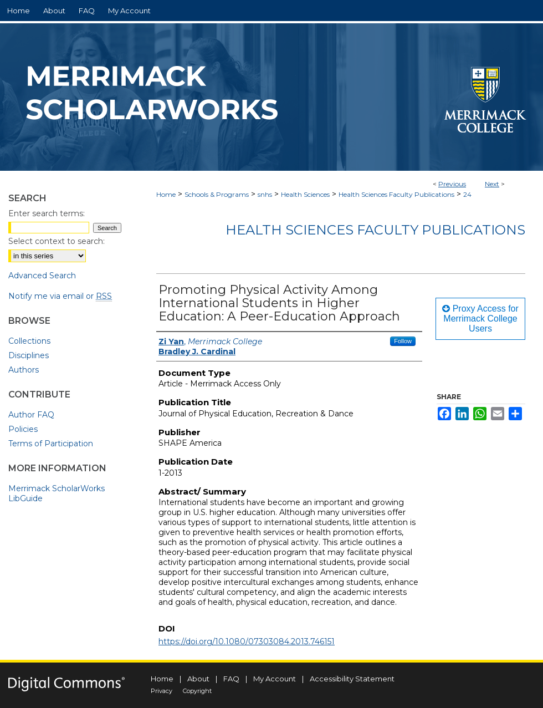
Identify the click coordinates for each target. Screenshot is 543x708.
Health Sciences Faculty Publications (396, 194)
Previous (452, 184)
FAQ (231, 678)
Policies (23, 429)
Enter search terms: (46, 213)
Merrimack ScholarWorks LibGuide (56, 493)
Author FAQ (31, 415)
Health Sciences (305, 194)
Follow (403, 341)
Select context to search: (56, 241)
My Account (274, 678)
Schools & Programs (217, 194)
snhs (265, 194)
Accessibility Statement (352, 678)
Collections (29, 341)
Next (492, 184)
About (198, 678)
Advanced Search (42, 276)
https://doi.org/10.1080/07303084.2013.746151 (246, 641)
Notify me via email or (60, 296)
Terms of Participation (50, 444)
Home (166, 194)
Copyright (197, 691)
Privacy (161, 691)
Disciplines (28, 355)
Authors (23, 370)
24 (467, 194)
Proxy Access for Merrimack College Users (480, 318)
